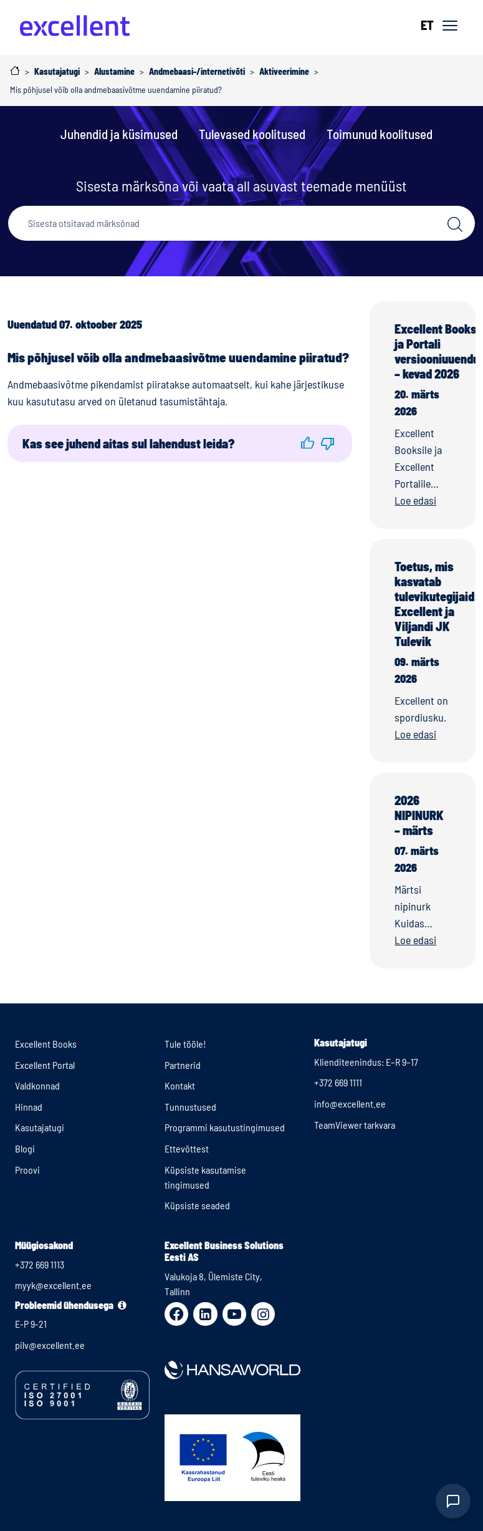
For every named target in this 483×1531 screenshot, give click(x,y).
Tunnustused (190, 1107)
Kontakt (180, 1085)
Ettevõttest (187, 1148)
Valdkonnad (37, 1085)
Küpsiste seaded (197, 1205)
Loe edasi (415, 500)
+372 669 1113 (39, 1264)
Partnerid (183, 1065)
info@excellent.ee (350, 1103)
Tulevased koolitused (252, 134)
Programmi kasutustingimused (225, 1127)
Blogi (25, 1148)
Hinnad (28, 1107)
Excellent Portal (45, 1065)
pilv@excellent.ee (50, 1345)
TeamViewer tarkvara (354, 1125)
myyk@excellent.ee (53, 1285)
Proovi (27, 1170)
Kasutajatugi (39, 1127)
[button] (308, 443)
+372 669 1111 (338, 1082)
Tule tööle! (185, 1044)
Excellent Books (46, 1044)
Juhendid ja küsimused (119, 134)
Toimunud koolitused (380, 134)
